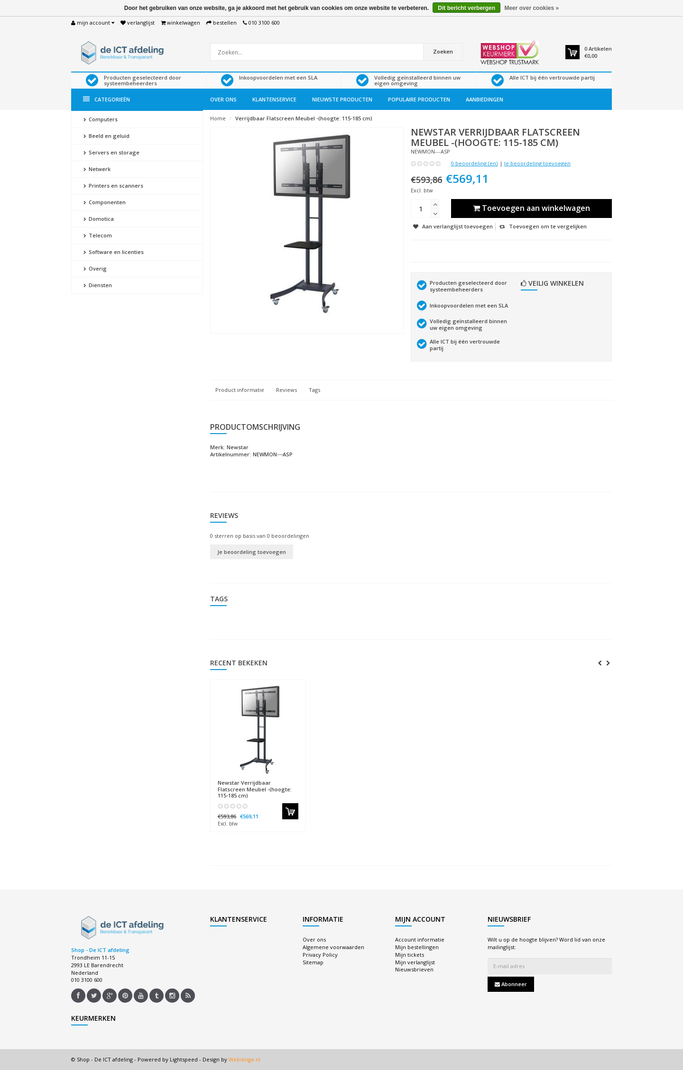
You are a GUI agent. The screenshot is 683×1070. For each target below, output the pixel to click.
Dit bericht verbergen (466, 8)
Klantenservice (274, 99)
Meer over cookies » (531, 8)
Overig (95, 268)
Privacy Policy (320, 954)
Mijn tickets (409, 954)
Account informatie (419, 939)
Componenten (104, 202)
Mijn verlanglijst (415, 962)
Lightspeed (184, 1059)
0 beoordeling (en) (474, 163)
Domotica (98, 218)
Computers (100, 119)
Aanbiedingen (484, 99)
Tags (314, 389)
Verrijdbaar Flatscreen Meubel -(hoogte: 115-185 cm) (303, 118)
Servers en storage (111, 152)
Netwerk (97, 168)
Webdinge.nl (244, 1059)
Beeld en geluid (106, 135)
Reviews (286, 389)
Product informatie (239, 389)
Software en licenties (113, 251)
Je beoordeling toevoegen (537, 163)
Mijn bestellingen (417, 947)
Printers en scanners (113, 185)
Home (218, 118)
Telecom (97, 235)
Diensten (97, 285)
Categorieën (106, 99)
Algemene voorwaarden (333, 947)
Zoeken (443, 51)
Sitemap (313, 962)
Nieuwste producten (342, 99)
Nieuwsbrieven (414, 969)
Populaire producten (419, 99)
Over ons (223, 99)
